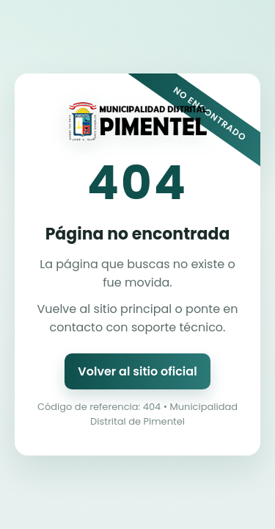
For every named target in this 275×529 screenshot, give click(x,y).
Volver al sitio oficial (137, 371)
